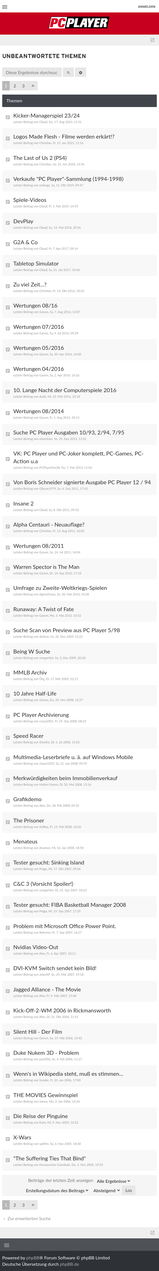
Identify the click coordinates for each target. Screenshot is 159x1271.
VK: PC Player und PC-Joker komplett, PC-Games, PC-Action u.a (78, 457)
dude (42, 396)
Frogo (43, 869)
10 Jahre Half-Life (35, 693)
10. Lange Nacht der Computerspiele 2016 (64, 390)
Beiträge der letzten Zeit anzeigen (79, 1181)
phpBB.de (69, 1264)
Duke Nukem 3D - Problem (46, 1052)
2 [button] (14, 85)
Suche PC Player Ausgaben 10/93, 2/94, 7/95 (68, 432)
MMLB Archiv (30, 672)
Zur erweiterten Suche (26, 1218)
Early (42, 1122)
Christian (45, 143)
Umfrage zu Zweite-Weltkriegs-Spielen (60, 587)
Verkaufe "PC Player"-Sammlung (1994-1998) (68, 178)
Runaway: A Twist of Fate (43, 609)
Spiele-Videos (29, 199)
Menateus (25, 841)
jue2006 (44, 1059)
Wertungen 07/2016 (38, 326)
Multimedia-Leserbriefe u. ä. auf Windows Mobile (73, 757)
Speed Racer (28, 735)
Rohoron (45, 932)
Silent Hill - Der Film (37, 1031)
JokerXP (44, 974)
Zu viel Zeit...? (30, 284)
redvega (44, 185)
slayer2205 (46, 763)
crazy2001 (46, 721)
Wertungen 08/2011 (38, 545)
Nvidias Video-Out (35, 947)
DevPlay (23, 221)
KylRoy (43, 827)
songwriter (46, 658)
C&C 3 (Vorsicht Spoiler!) (43, 883)
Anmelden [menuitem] (146, 6)
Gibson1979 (47, 488)
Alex (42, 805)
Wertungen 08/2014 (38, 411)
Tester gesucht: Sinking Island (48, 862)
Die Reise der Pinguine (40, 1116)
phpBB (32, 1257)
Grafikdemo (27, 799)
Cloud (43, 122)
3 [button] (23, 85)
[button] (33, 86)
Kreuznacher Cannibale (54, 1164)
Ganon (43, 312)
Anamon (44, 848)
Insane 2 (23, 503)
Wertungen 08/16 (35, 305)
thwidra (44, 742)
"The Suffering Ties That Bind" (49, 1158)
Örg (41, 679)
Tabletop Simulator (36, 263)
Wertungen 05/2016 (38, 347)
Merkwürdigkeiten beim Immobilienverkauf (65, 778)
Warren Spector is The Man (46, 566)
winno (43, 1101)
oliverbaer (46, 439)
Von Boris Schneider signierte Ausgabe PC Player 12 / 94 (82, 482)
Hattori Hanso (48, 784)
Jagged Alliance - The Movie (47, 989)
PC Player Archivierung (41, 714)
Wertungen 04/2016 (38, 368)
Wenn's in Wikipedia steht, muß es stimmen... (68, 1073)
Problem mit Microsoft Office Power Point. (64, 926)
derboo (44, 636)
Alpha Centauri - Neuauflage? (48, 524)
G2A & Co (25, 242)
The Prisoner (28, 820)
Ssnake (43, 1080)
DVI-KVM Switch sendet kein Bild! (54, 968)
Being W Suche (31, 651)
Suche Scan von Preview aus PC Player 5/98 (66, 630)
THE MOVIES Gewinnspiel (45, 1095)
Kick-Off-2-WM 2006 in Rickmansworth (62, 1010)
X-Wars (22, 1137)
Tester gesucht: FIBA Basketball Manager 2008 (69, 904)
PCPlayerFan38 (49, 467)
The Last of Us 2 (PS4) (39, 157)
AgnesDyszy (47, 594)
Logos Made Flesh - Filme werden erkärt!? (63, 136)
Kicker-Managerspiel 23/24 (46, 115)
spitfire (43, 1143)
